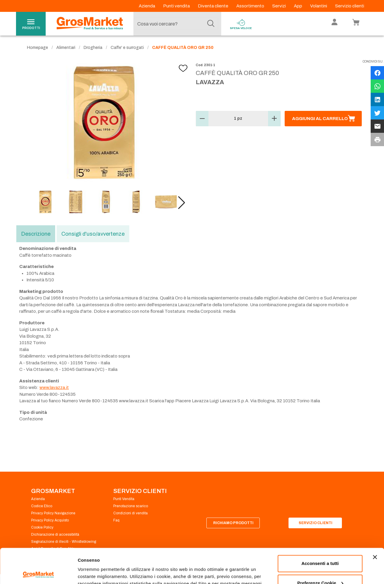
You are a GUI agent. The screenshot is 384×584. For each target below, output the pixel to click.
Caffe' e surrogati (127, 47)
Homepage (37, 47)
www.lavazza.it (54, 387)
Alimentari (65, 47)
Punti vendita (177, 6)
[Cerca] (210, 23)
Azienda (147, 6)
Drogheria (93, 47)
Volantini (319, 6)
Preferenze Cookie (97, 572)
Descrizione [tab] (35, 234)
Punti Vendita (123, 499)
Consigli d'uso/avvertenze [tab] (93, 234)
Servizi (279, 6)
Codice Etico (41, 506)
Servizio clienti (349, 6)
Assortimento (250, 6)
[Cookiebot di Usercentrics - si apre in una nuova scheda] (38, 572)
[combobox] (176, 24)
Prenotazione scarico (130, 506)
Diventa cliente (213, 6)
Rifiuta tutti (320, 567)
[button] (182, 202)
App (298, 6)
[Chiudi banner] (375, 522)
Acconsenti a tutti (320, 528)
